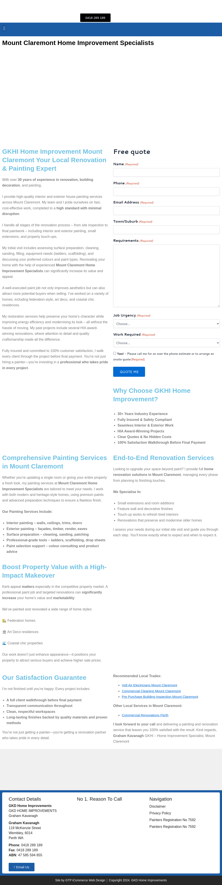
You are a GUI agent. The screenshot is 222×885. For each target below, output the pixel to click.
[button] (4, 28)
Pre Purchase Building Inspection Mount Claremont (161, 696)
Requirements (133, 240)
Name (125, 164)
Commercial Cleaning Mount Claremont (152, 691)
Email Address (133, 202)
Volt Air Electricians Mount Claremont (150, 685)
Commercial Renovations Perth (146, 715)
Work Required (134, 334)
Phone (126, 183)
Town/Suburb (132, 221)
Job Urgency (131, 315)
